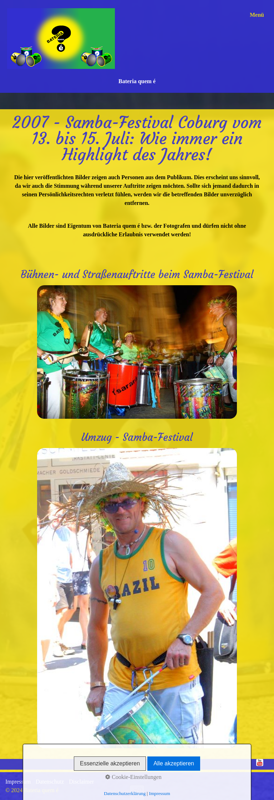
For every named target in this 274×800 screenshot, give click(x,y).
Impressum (18, 782)
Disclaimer (81, 782)
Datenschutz (50, 782)
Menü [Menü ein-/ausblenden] (257, 15)
